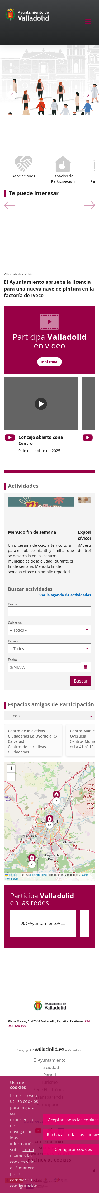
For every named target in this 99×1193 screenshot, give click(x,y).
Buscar (81, 681)
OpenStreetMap (38, 874)
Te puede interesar (34, 193)
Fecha (12, 659)
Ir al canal (49, 361)
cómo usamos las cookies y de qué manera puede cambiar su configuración (23, 1168)
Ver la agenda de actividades (65, 594)
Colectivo (15, 622)
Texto (12, 604)
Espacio (13, 641)
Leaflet (11, 874)
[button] (12, 95)
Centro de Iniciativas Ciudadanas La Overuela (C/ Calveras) (32, 736)
